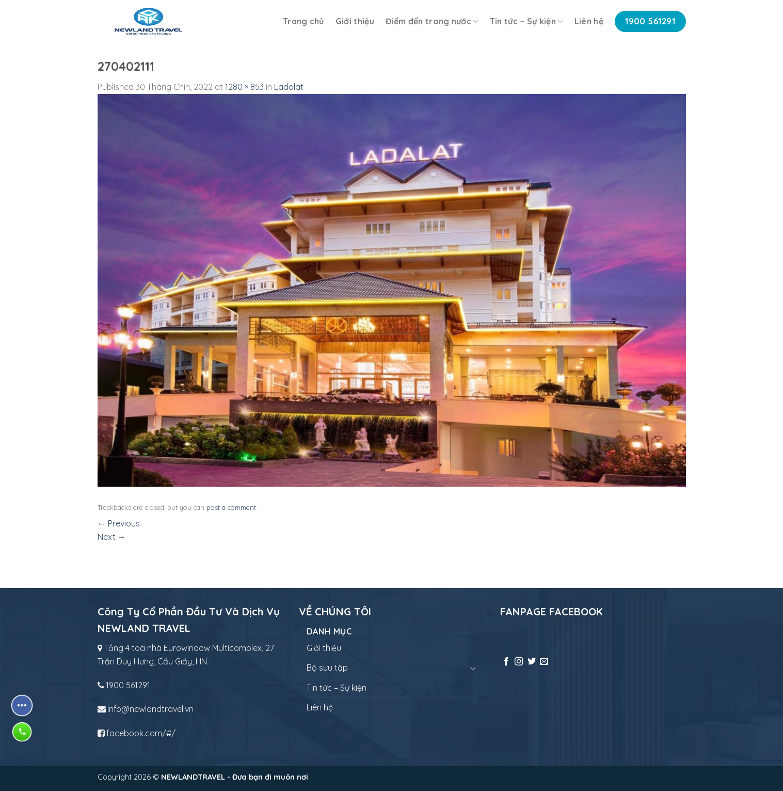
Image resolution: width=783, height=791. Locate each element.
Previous (119, 523)
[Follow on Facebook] (506, 661)
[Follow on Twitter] (532, 661)
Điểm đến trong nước (432, 21)
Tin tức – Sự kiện (526, 21)
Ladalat (288, 87)
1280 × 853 (244, 87)
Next (112, 537)
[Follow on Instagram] (519, 661)
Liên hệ (588, 21)
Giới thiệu (354, 21)
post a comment (231, 507)
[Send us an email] (544, 661)
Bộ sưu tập (327, 667)
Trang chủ (303, 21)
